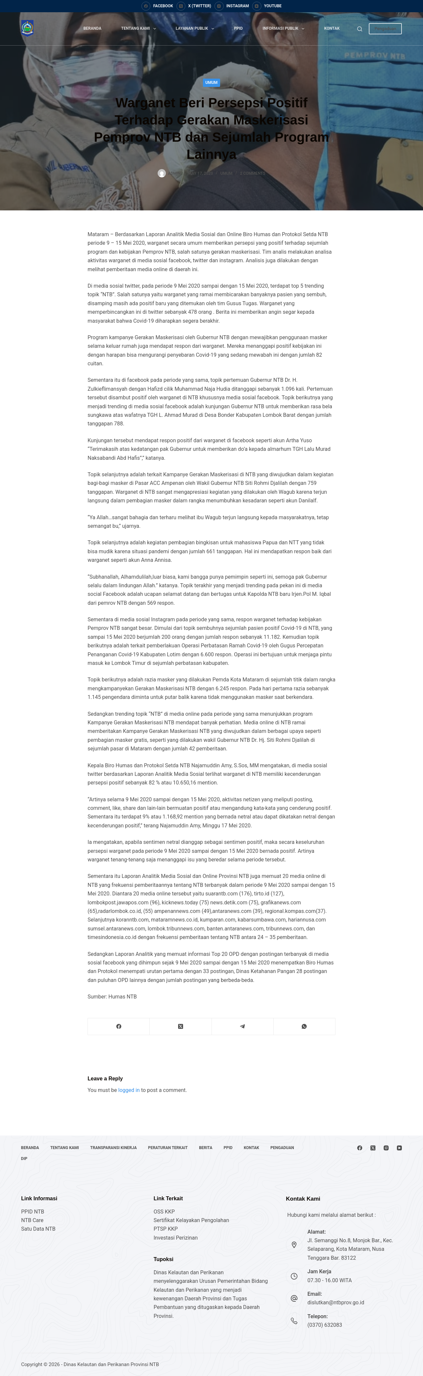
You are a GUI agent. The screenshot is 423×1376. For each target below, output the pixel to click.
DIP (24, 1158)
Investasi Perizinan (176, 1238)
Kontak (332, 28)
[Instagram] (231, 6)
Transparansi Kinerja (114, 1147)
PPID (238, 28)
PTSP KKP (166, 1229)
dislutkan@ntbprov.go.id (335, 1302)
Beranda (92, 28)
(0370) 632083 (324, 1325)
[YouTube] (267, 6)
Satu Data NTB (38, 1229)
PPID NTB (32, 1212)
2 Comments (252, 173)
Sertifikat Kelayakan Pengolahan (191, 1220)
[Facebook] (157, 6)
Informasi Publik (285, 29)
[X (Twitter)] (193, 6)
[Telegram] (243, 1026)
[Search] (359, 28)
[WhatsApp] (304, 1026)
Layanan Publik (196, 29)
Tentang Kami (140, 29)
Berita (206, 1147)
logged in (129, 1090)
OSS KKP (164, 1212)
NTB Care (32, 1220)
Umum (212, 82)
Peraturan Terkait (169, 1147)
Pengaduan (385, 28)
